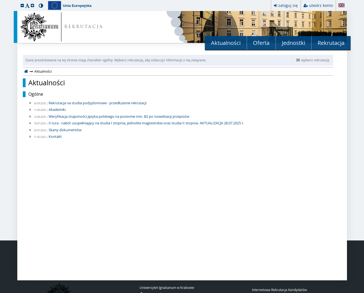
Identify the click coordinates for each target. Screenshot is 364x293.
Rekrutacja (331, 42)
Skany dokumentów (65, 129)
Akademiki (57, 109)
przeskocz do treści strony (1, 1)
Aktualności (226, 42)
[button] (22, 5)
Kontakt (55, 136)
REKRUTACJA (84, 27)
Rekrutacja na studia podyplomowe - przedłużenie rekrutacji (97, 102)
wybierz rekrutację (312, 60)
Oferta (261, 42)
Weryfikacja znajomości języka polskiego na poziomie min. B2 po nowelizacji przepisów (119, 116)
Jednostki (293, 42)
